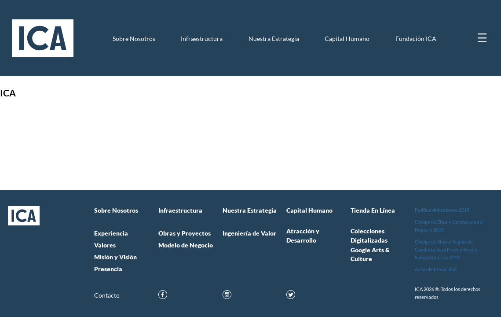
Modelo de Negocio (185, 245)
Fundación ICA (415, 38)
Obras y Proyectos (184, 233)
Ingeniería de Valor (249, 233)
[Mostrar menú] (482, 38)
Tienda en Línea (373, 210)
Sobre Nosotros (134, 38)
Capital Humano (347, 38)
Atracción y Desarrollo (302, 235)
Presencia (108, 269)
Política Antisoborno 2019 (442, 210)
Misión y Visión (115, 257)
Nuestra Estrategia (274, 38)
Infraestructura (202, 38)
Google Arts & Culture (370, 254)
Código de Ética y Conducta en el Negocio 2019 (449, 225)
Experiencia (111, 233)
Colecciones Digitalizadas (369, 235)
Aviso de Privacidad (436, 269)
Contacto (107, 295)
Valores (105, 245)
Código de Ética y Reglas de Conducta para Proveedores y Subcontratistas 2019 (446, 249)
